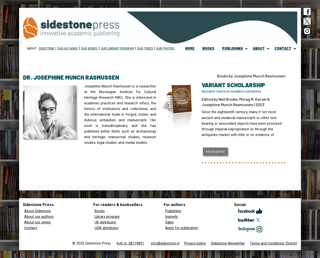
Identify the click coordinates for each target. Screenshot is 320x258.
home (189, 48)
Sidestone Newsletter (228, 243)
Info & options (215, 151)
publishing (232, 48)
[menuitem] (189, 48)
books (208, 48)
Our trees (145, 48)
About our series (37, 222)
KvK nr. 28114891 (130, 243)
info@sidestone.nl (165, 243)
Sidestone (46, 48)
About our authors (39, 216)
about (259, 48)
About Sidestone (37, 211)
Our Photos (165, 48)
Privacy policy (195, 243)
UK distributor (105, 222)
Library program (107, 216)
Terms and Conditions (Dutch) (273, 243)
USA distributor (107, 228)
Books (100, 211)
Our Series (89, 48)
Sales (169, 222)
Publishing (173, 211)
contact (282, 48)
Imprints (171, 216)
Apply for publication (181, 228)
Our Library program (117, 48)
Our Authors (67, 48)
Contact (30, 228)
